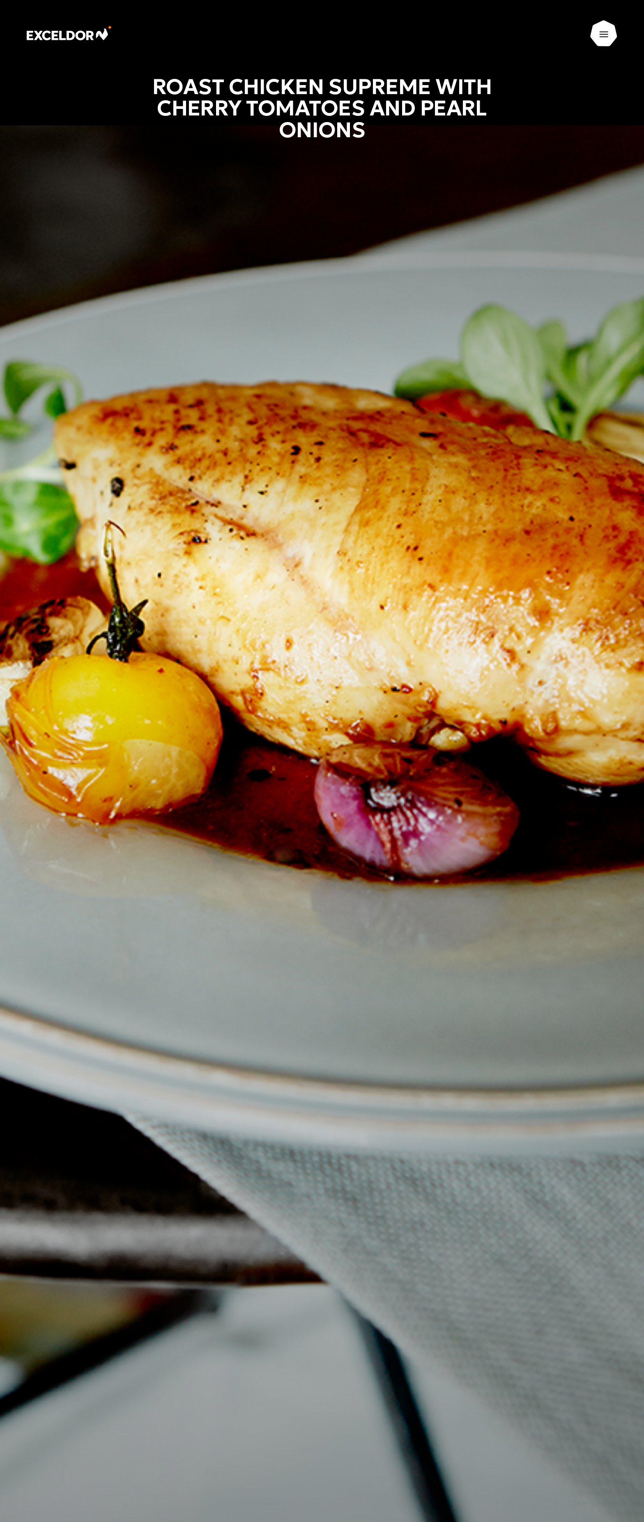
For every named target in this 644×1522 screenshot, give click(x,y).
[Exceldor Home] (73, 33)
